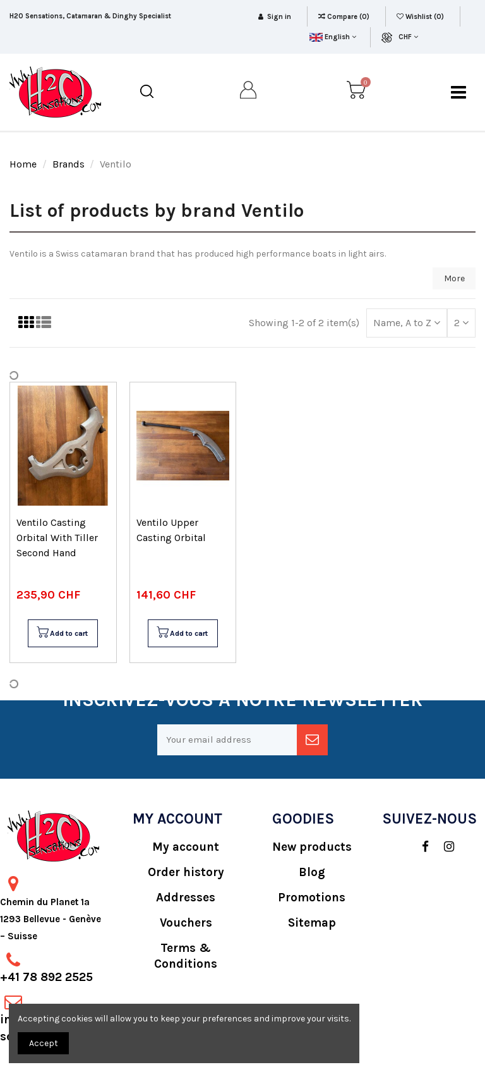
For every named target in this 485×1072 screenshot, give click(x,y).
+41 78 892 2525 (46, 977)
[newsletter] (312, 739)
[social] (419, 847)
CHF (408, 37)
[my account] (249, 92)
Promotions (311, 897)
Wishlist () (421, 17)
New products (312, 847)
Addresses (185, 897)
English (332, 37)
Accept (43, 1043)
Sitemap (312, 923)
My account (185, 847)
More (454, 278)
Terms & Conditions (185, 956)
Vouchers (186, 923)
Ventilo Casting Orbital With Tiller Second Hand (57, 537)
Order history (186, 872)
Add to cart (62, 633)
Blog (312, 872)
